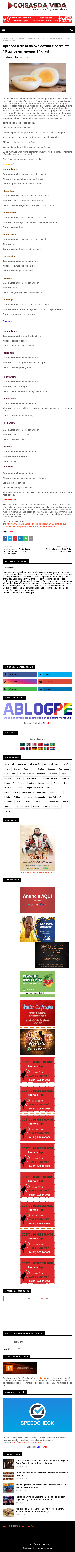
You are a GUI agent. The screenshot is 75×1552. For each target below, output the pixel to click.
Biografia (65, 764)
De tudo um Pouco (26, 774)
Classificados (29, 769)
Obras (52, 792)
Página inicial (8, 38)
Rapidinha (8, 802)
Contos (41, 769)
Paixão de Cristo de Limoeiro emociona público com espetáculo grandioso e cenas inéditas (40, 1498)
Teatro (65, 802)
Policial (7, 797)
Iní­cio (29, 1544)
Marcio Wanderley (10, 57)
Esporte (21, 783)
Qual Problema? (55, 797)
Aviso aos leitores (51, 764)
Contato (46, 1544)
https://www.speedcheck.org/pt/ (26, 1442)
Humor (67, 783)
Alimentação (35, 764)
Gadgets (57, 783)
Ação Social (9, 764)
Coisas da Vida (37, 1299)
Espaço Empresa (50, 778)
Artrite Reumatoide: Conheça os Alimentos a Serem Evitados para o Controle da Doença (40, 1510)
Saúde (28, 802)
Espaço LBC (65, 778)
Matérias (50, 788)
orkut (60, 792)
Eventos (30, 783)
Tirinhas (36, 807)
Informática (8, 788)
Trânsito (46, 807)
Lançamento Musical (34, 788)
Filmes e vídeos (44, 783)
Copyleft (6, 1526)
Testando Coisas (22, 807)
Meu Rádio (41, 792)
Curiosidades (20, 38)
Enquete (64, 774)
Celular (7, 769)
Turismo (57, 807)
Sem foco (39, 802)
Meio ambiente (28, 792)
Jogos (19, 788)
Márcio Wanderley (45, 1548)
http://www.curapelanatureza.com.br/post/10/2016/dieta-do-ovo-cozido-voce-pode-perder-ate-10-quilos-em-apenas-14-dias (35, 525)
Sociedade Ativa (52, 802)
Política (17, 797)
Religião (19, 802)
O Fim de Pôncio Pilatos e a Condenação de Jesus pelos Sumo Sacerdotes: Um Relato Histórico (42, 1462)
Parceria (37, 1544)
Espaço (19, 778)
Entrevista (8, 778)
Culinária (51, 769)
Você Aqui (8, 811)
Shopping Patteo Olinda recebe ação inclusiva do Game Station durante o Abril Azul (42, 1486)
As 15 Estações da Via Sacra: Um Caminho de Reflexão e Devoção (42, 1474)
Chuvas (17, 769)
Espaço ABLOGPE (33, 778)
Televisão (8, 807)
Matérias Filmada (11, 792)
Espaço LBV (9, 783)
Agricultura (22, 764)
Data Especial (9, 774)
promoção (28, 797)
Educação (53, 774)
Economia (41, 774)
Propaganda (40, 797)
